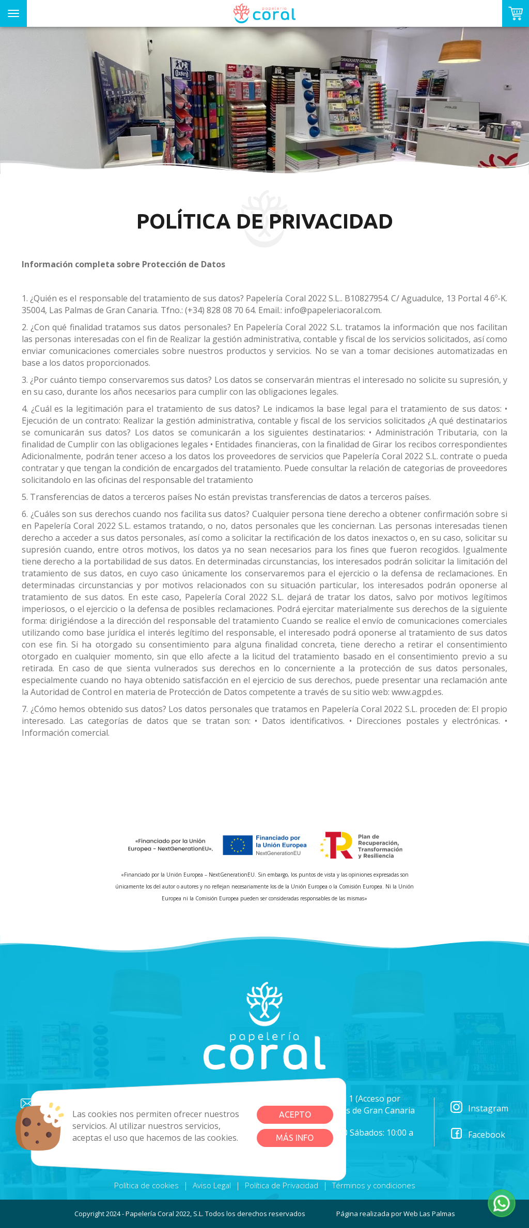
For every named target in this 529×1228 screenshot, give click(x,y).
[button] (501, 1203)
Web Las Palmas (429, 1213)
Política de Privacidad (281, 1185)
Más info (295, 1137)
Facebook (477, 1135)
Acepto (295, 1114)
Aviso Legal (212, 1185)
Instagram (479, 1109)
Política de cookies (146, 1185)
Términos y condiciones (373, 1185)
